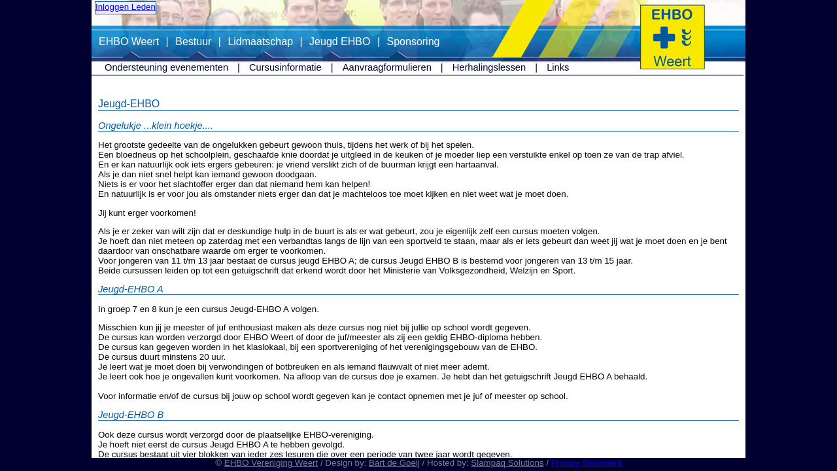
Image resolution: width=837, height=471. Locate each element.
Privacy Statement (586, 463)
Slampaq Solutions (507, 463)
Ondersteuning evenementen (166, 67)
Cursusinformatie (285, 67)
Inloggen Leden (125, 7)
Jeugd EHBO (339, 41)
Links (558, 67)
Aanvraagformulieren (387, 67)
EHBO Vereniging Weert (271, 463)
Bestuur (193, 41)
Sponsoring (413, 41)
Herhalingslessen (489, 67)
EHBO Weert (129, 41)
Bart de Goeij (394, 463)
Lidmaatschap (260, 41)
